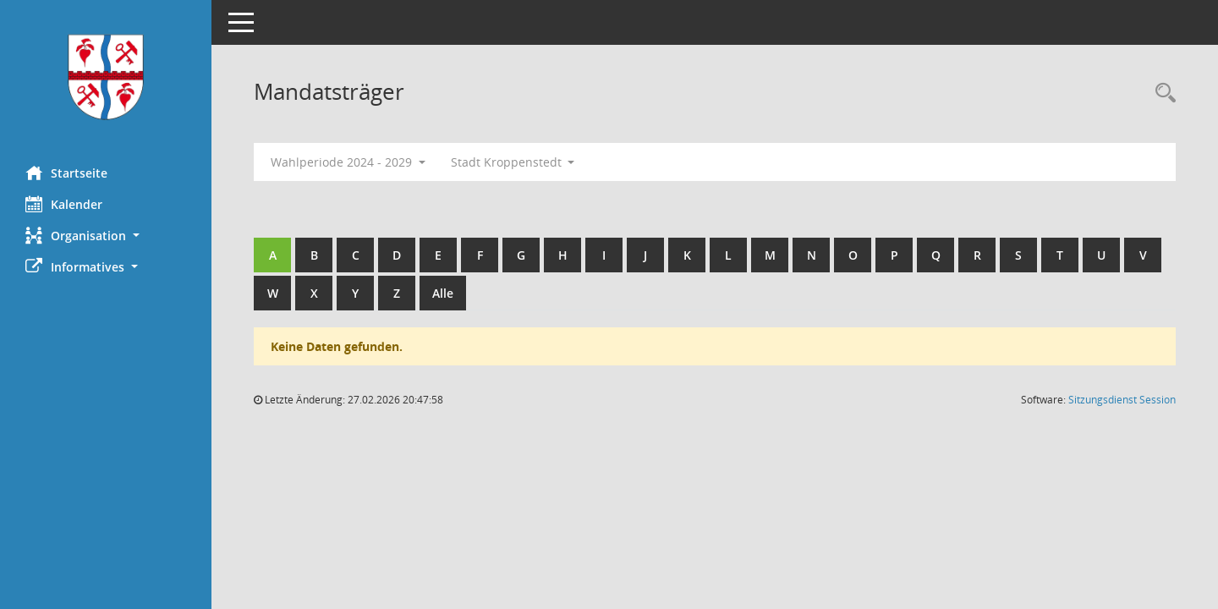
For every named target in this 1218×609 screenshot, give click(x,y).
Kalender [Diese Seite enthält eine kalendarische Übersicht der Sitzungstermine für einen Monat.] (63, 203)
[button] (105, 235)
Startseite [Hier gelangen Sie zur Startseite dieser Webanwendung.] (66, 172)
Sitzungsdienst (1122, 399)
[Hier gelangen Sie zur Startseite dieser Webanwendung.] (105, 76)
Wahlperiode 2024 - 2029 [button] (348, 162)
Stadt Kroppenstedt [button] (513, 162)
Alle (442, 293)
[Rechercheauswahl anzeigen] (1161, 93)
